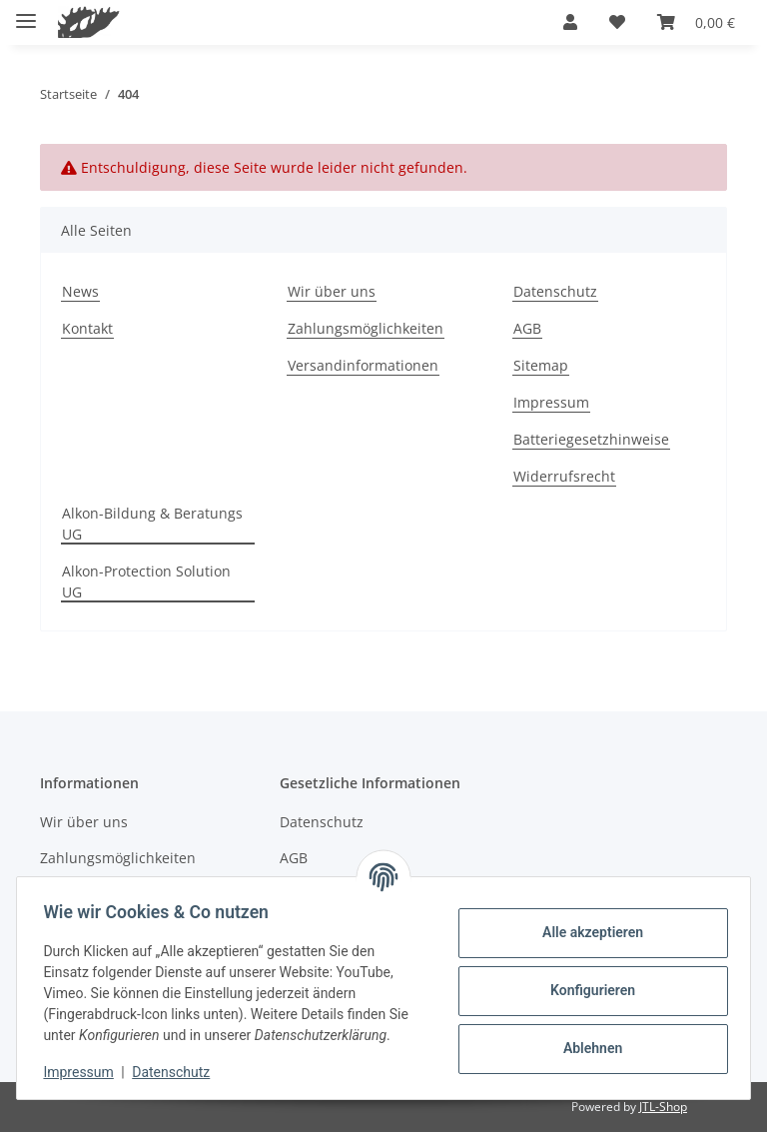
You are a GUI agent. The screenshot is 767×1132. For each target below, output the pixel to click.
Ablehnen (586, 1048)
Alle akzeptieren (586, 932)
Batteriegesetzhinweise (591, 439)
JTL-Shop (663, 1106)
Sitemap (540, 365)
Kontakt (87, 328)
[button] (570, 22)
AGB (527, 328)
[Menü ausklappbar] (26, 12)
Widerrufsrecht (564, 476)
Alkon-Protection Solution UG (146, 581)
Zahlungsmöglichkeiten (365, 328)
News (80, 291)
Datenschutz (177, 1072)
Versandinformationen (363, 365)
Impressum (84, 1072)
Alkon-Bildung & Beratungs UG (152, 524)
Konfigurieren (586, 990)
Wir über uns (332, 291)
